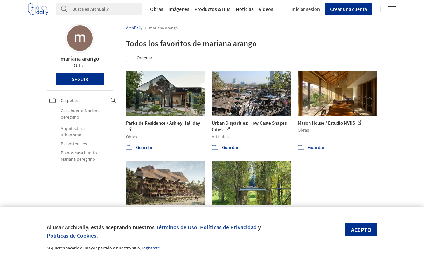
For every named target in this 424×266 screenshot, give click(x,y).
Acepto (361, 230)
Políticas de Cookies (71, 235)
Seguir (80, 79)
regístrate (151, 248)
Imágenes (178, 8)
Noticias (245, 8)
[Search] (107, 9)
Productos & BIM (212, 8)
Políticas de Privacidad (228, 227)
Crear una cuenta (348, 9)
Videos (266, 8)
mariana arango (79, 58)
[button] (141, 58)
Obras (156, 8)
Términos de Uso (176, 227)
